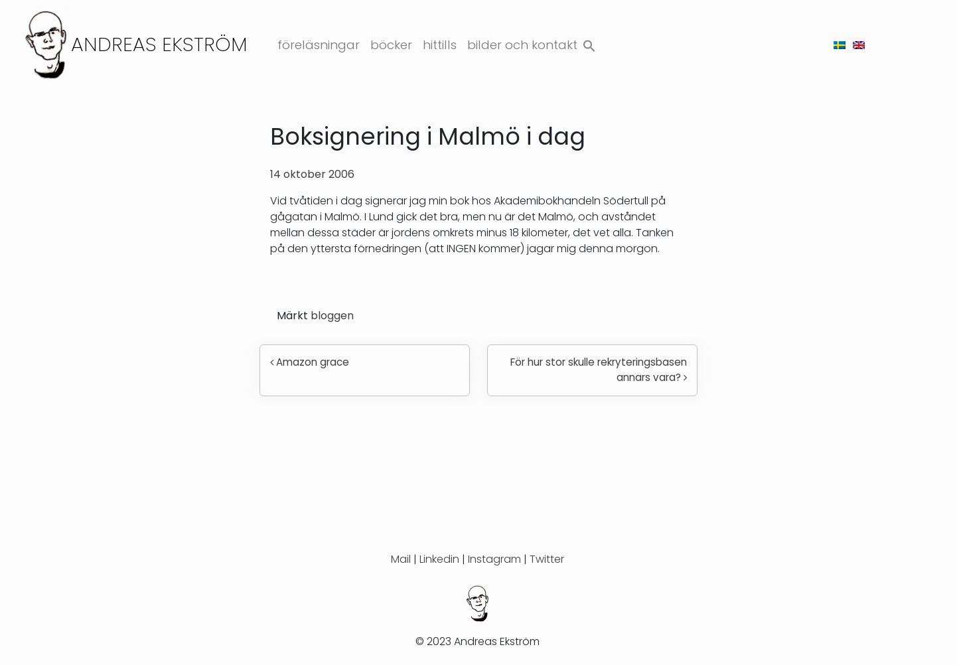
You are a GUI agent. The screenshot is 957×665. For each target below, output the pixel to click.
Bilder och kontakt (522, 45)
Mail (401, 559)
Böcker (391, 45)
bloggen (332, 315)
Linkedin (439, 559)
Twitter (547, 559)
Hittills (440, 45)
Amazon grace (309, 362)
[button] (589, 43)
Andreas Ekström (159, 44)
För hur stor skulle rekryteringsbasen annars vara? (598, 369)
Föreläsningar (318, 45)
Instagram (494, 559)
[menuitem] (839, 44)
